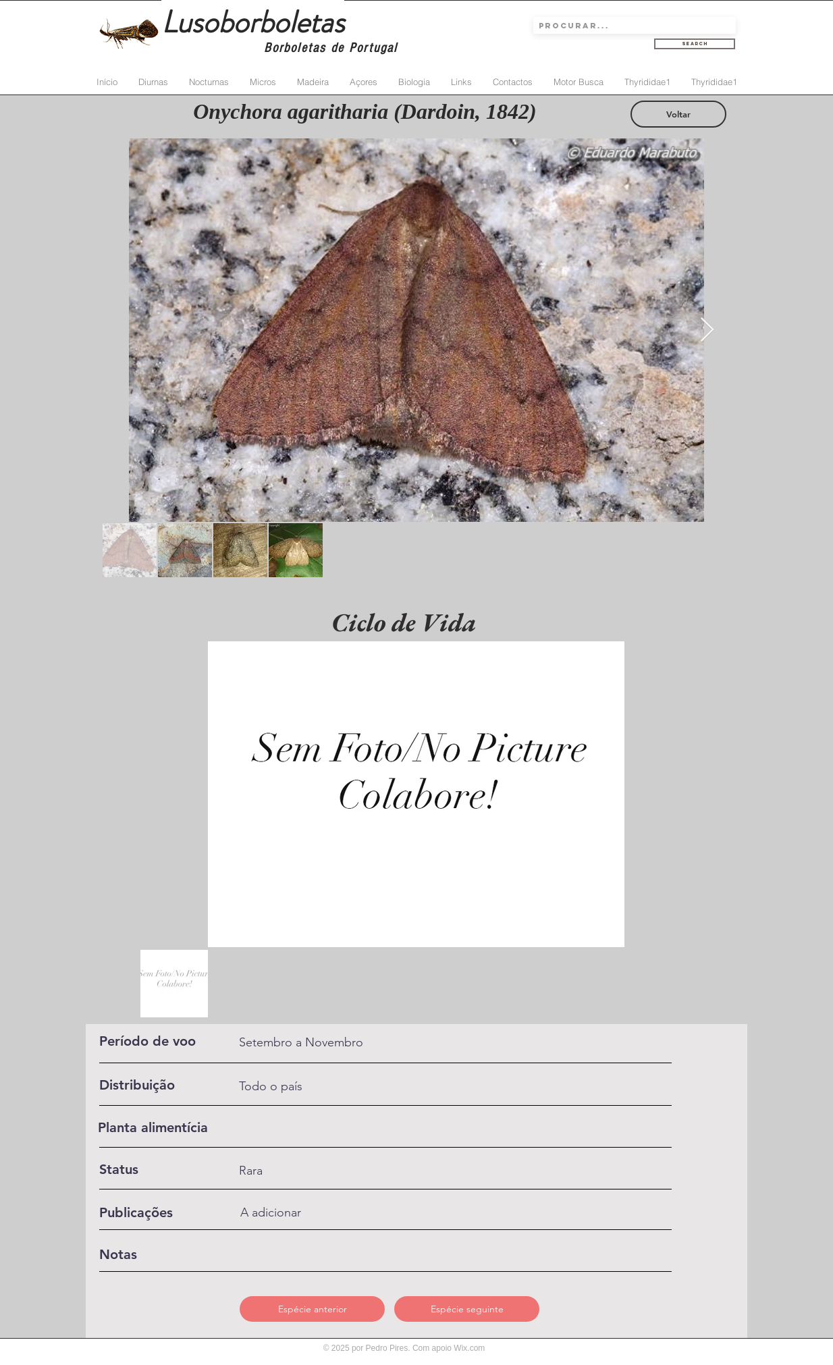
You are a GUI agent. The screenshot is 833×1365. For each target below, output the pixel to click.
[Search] (694, 43)
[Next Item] (707, 330)
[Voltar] (678, 114)
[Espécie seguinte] (466, 1309)
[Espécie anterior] (312, 1309)
